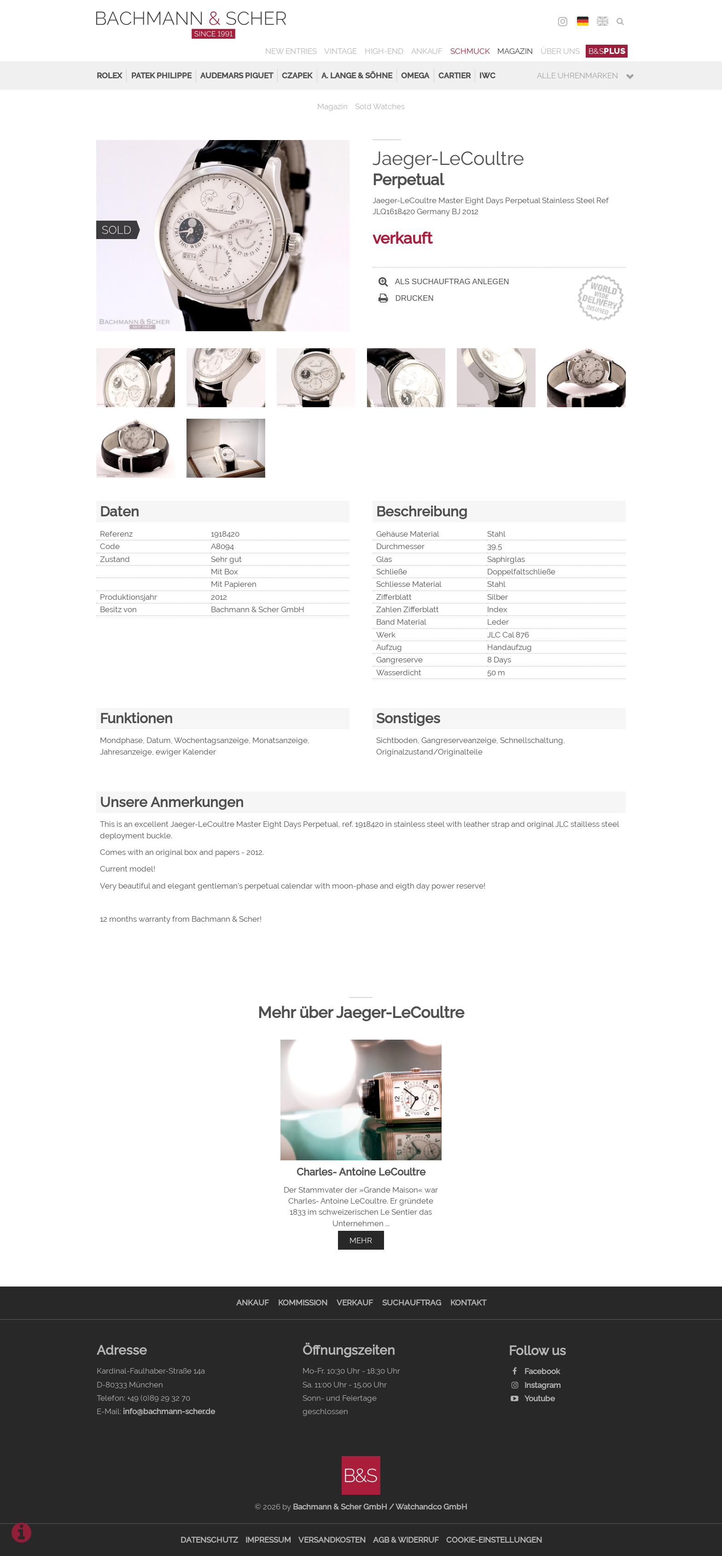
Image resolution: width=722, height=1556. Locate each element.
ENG (602, 21)
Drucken (406, 298)
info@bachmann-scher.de (169, 1411)
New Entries (291, 51)
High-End (384, 51)
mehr (360, 1240)
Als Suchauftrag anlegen (443, 281)
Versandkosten (332, 1539)
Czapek (297, 75)
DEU (583, 21)
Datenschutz (209, 1539)
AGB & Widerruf (406, 1539)
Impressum (268, 1539)
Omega (415, 75)
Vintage (340, 51)
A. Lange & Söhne (356, 75)
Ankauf (427, 51)
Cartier (454, 75)
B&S (606, 51)
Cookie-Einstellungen (494, 1539)
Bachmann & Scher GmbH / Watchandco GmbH (380, 1506)
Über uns (560, 51)
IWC (487, 75)
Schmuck (470, 51)
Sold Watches (380, 106)
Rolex (109, 75)
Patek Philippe (161, 75)
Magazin (515, 51)
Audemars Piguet (236, 75)
